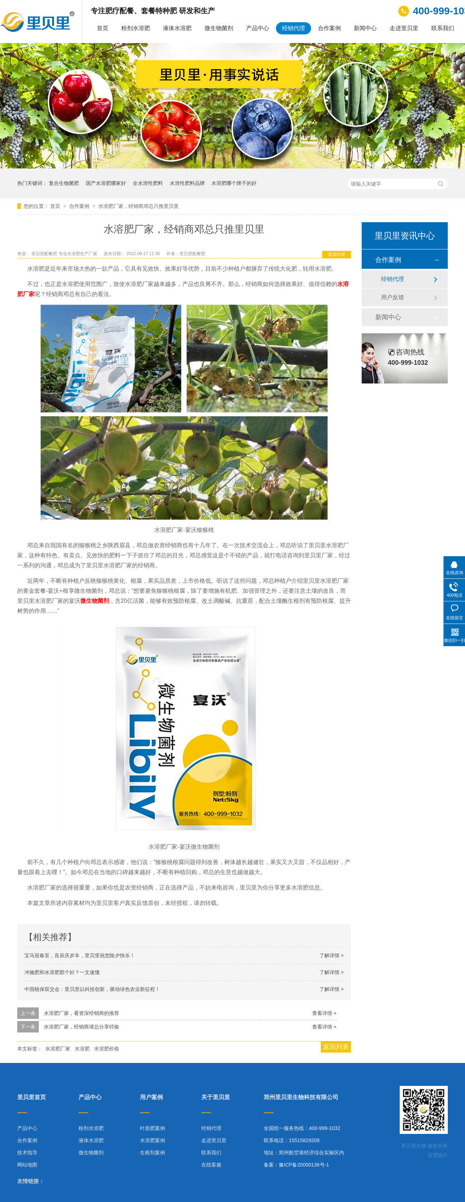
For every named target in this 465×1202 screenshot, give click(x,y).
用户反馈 (392, 297)
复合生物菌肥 (64, 183)
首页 (102, 28)
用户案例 (151, 1097)
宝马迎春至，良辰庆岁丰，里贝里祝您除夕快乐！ (79, 955)
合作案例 (329, 28)
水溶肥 (82, 1048)
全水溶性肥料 (148, 183)
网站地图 (27, 1165)
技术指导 (27, 1152)
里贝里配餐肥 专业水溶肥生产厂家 (64, 253)
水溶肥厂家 (57, 1048)
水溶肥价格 (106, 1048)
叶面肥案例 (152, 1128)
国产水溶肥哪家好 (106, 183)
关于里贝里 (215, 1097)
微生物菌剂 (219, 28)
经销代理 (293, 28)
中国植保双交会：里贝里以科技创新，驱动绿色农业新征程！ (92, 989)
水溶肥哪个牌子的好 (234, 183)
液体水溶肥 (177, 28)
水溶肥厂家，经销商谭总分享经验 (81, 1027)
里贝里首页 (31, 1097)
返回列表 (336, 254)
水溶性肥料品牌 (187, 183)
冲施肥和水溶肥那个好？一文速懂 (62, 972)
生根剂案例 (152, 1152)
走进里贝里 (404, 28)
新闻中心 (365, 28)
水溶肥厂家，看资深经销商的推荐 (81, 1013)
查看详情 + (324, 1013)
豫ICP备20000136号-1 (304, 1165)
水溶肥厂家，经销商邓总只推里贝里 (138, 206)
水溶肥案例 (152, 1140)
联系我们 (442, 28)
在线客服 (211, 1165)
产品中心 (257, 28)
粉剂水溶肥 (135, 28)
